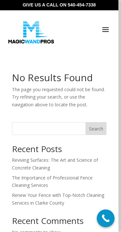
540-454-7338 (82, 4)
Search (96, 129)
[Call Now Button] (106, 218)
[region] (60, 116)
